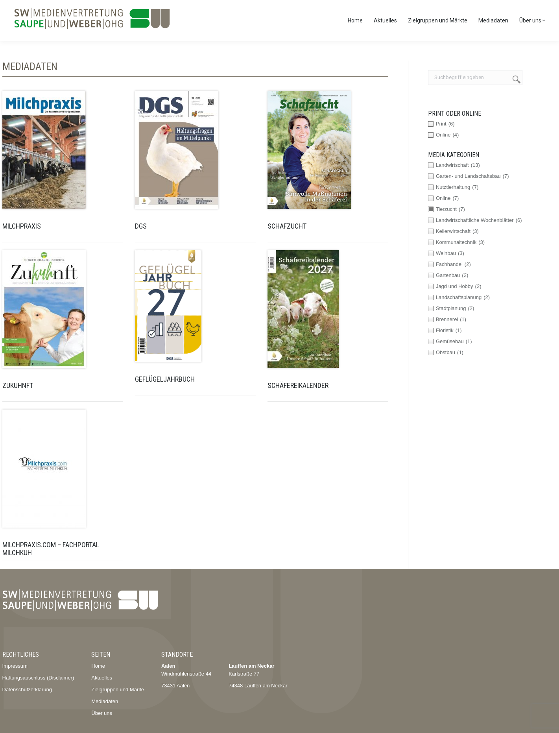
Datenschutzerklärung (27, 689)
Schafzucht (287, 226)
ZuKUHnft (17, 385)
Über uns (101, 713)
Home (98, 666)
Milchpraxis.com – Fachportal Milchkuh (50, 549)
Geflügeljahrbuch (165, 379)
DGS (141, 226)
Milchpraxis (21, 226)
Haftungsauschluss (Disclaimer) (38, 678)
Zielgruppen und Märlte (117, 689)
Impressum (15, 666)
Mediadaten (104, 701)
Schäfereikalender (298, 385)
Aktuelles (101, 678)
